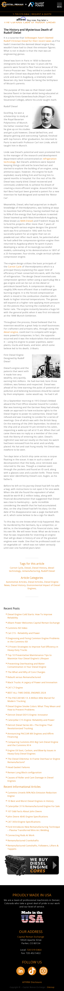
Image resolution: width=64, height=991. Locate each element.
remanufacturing (31, 570)
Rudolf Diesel (48, 570)
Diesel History (39, 567)
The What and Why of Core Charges (26, 672)
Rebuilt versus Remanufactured (24, 677)
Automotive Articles (16, 581)
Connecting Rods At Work (20, 835)
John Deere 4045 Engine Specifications (27, 816)
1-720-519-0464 (21, 14)
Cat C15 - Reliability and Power (23, 633)
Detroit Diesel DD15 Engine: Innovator (27, 714)
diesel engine (11, 331)
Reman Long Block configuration (24, 772)
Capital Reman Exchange (30, 936)
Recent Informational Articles (22, 787)
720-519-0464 (34, 949)
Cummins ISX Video (17, 627)
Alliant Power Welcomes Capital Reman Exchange (33, 622)
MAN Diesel (26, 220)
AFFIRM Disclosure (32, 982)
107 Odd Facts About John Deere (24, 811)
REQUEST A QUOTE (41, 14)
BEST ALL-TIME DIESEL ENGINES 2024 (26, 692)
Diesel (27, 567)
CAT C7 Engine (15, 687)
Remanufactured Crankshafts (23, 840)
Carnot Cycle (15, 266)
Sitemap (50, 987)
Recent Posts (12, 608)
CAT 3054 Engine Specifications (23, 821)
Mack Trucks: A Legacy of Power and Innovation (32, 682)
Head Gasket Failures (18, 767)
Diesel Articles (35, 581)
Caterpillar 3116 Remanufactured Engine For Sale (33, 806)
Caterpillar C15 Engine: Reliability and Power (31, 719)
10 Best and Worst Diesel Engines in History (30, 800)
